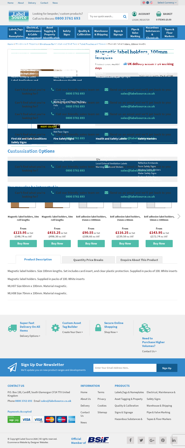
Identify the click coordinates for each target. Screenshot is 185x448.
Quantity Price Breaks (156, 86)
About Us (86, 399)
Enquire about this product (153, 173)
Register (144, 19)
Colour (143, 111)
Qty (98, 159)
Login (135, 19)
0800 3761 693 (67, 18)
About (21, 2)
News (55, 2)
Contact (44, 2)
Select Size (105, 111)
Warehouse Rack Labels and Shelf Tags (58, 44)
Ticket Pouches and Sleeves (92, 44)
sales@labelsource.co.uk (56, 401)
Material (103, 97)
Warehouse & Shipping (27, 44)
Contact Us (85, 414)
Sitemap (102, 412)
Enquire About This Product (139, 260)
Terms (101, 392)
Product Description (38, 259)
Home (10, 2)
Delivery (32, 2)
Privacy (102, 399)
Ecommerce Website (17, 442)
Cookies (102, 405)
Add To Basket (153, 166)
